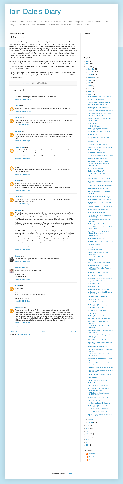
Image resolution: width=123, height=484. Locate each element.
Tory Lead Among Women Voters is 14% (100, 155)
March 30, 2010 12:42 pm (23, 111)
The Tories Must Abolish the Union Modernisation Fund (98, 389)
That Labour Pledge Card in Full (98, 161)
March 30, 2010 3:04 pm (22, 279)
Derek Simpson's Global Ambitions (98, 386)
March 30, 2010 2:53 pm (22, 204)
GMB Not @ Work (93, 236)
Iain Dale (18, 117)
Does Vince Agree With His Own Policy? (100, 113)
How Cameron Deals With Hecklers (99, 403)
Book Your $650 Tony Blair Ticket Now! (100, 102)
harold (17, 165)
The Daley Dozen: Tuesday (96, 383)
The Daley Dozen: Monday (96, 238)
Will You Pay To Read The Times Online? (100, 186)
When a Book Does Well (95, 302)
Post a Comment (17, 327)
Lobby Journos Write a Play (96, 212)
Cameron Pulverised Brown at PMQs (99, 374)
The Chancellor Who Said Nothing (98, 209)
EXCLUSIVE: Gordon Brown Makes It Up (100, 110)
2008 (88, 428)
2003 (88, 442)
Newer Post (13, 331)
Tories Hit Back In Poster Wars (97, 105)
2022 (88, 61)
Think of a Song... (93, 134)
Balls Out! (91, 194)
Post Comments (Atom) (25, 334)
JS (89, 460)
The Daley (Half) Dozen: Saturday (98, 289)
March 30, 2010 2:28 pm (22, 174)
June (89, 86)
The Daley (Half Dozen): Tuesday (98, 108)
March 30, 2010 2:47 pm (22, 190)
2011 (88, 64)
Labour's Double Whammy (96, 307)
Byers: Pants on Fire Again (96, 283)
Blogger (70, 473)
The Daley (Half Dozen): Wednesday (99, 96)
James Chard (19, 147)
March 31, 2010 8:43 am (22, 323)
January (90, 422)
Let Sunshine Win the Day (96, 99)
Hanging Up (91, 260)
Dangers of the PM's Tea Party (97, 296)
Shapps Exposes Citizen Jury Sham (99, 131)
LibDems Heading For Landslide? (98, 397)
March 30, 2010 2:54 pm (22, 249)
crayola (17, 106)
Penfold (17, 181)
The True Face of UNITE (95, 275)
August (90, 80)
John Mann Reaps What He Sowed (99, 319)
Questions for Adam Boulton (96, 153)
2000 (88, 445)
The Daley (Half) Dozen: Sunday (98, 265)
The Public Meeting (94, 150)
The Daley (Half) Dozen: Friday (97, 171)
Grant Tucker (92, 454)
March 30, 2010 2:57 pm (22, 261)
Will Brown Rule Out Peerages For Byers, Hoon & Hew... (98, 232)
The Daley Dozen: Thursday (96, 316)
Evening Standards (93, 247)
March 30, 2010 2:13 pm (22, 158)
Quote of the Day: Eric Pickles (97, 339)
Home (43, 331)
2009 (88, 425)
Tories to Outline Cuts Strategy (97, 411)
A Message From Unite (95, 400)
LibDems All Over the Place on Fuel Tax (100, 278)
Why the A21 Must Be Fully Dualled (99, 191)
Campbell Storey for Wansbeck (97, 380)
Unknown (18, 131)
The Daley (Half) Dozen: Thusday (98, 188)
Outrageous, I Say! (93, 286)
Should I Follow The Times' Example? (99, 178)
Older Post (73, 331)
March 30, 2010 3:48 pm (22, 301)
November (91, 72)
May (89, 88)
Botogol (17, 256)
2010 (88, 67)
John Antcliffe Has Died (95, 249)
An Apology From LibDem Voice (98, 310)
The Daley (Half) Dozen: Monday (98, 129)
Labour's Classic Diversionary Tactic (99, 257)
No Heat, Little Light (94, 126)
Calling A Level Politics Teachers (98, 116)
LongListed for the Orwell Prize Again (99, 197)
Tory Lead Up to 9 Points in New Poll (99, 408)
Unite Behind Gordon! (94, 299)
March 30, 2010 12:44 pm (23, 125)
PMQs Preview (92, 377)
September (91, 77)
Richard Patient (20, 268)
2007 (88, 431)
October (90, 75)
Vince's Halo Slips (93, 141)
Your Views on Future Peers (96, 168)
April (89, 91)
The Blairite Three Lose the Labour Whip (100, 241)
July (89, 83)
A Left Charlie (92, 313)
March (90, 94)
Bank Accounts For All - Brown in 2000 (100, 207)
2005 (88, 437)
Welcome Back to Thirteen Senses (98, 158)
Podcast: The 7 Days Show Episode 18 (100, 147)
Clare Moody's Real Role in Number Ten (100, 367)
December (91, 69)
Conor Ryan (19, 307)
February (91, 419)
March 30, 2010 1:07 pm (22, 141)
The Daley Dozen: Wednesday (97, 346)
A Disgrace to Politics (94, 244)
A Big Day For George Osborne (97, 144)
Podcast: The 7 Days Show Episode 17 (100, 262)
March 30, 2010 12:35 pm (23, 99)
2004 (88, 439)
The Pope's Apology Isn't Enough (98, 272)
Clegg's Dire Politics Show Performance (100, 281)
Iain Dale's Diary (35, 11)
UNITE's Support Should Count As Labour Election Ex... (98, 394)
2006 (88, 434)
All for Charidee (92, 123)
